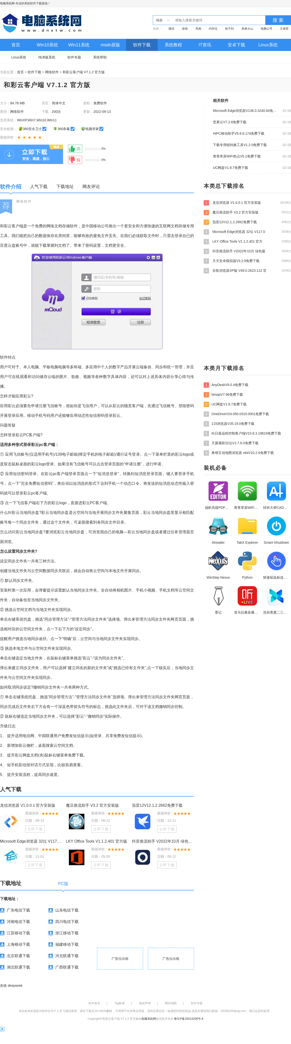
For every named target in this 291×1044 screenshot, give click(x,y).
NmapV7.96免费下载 (223, 394)
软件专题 (74, 57)
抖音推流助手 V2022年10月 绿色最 (247, 251)
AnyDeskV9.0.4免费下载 (226, 385)
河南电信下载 (18, 922)
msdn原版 (110, 44)
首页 (15, 44)
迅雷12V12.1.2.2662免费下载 (157, 805)
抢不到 (229, 28)
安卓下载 (236, 44)
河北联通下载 (67, 956)
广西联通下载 (67, 967)
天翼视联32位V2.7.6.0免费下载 (231, 443)
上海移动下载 (18, 944)
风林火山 (247, 28)
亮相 (198, 28)
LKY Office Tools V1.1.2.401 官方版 (96, 841)
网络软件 (52, 72)
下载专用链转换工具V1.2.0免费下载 (240, 145)
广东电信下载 (18, 910)
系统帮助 (100, 57)
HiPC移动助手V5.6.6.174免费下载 (238, 133)
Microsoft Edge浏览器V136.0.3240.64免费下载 (246, 111)
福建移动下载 (67, 944)
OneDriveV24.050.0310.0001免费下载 (236, 414)
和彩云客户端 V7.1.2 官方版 (84, 72)
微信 (171, 28)
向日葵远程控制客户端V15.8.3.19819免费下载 (242, 433)
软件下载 (142, 44)
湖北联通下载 (18, 967)
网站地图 (171, 1003)
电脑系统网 (7, 3)
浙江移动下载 (67, 933)
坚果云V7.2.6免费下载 (229, 122)
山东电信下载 (67, 910)
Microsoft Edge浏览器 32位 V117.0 (247, 232)
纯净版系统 (46, 57)
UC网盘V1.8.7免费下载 (230, 168)
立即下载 (35, 829)
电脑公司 (266, 28)
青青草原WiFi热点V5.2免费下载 (237, 156)
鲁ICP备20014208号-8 (188, 1018)
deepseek (15, 985)
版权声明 (145, 1003)
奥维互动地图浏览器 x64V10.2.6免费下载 (239, 453)
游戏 (185, 28)
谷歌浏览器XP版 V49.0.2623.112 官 (247, 270)
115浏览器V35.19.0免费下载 (229, 424)
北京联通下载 (18, 956)
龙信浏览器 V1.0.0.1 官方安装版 (28, 805)
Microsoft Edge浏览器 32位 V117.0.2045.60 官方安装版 (31, 841)
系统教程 (173, 44)
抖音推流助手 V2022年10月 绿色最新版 (163, 841)
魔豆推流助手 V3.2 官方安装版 (92, 805)
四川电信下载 (67, 922)
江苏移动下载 (18, 933)
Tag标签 (119, 1003)
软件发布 (94, 1003)
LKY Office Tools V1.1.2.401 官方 (247, 241)
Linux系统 (267, 44)
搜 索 (278, 20)
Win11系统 (78, 44)
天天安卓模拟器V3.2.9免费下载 (247, 261)
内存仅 (213, 28)
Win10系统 (47, 44)
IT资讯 (205, 44)
